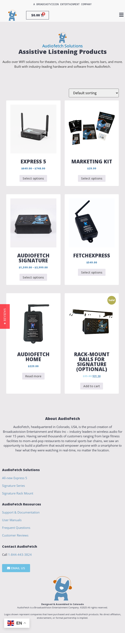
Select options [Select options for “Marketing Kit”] (91, 178)
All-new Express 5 (14, 478)
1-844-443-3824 (20, 554)
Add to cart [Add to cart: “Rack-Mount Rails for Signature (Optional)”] (91, 386)
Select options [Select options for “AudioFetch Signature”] (33, 277)
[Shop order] (94, 93)
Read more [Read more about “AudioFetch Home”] (33, 376)
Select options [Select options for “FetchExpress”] (91, 272)
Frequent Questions (16, 528)
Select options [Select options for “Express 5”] (33, 178)
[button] (5, 316)
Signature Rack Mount (17, 493)
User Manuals (12, 520)
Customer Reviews (15, 535)
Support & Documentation (21, 512)
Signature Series (13, 485)
